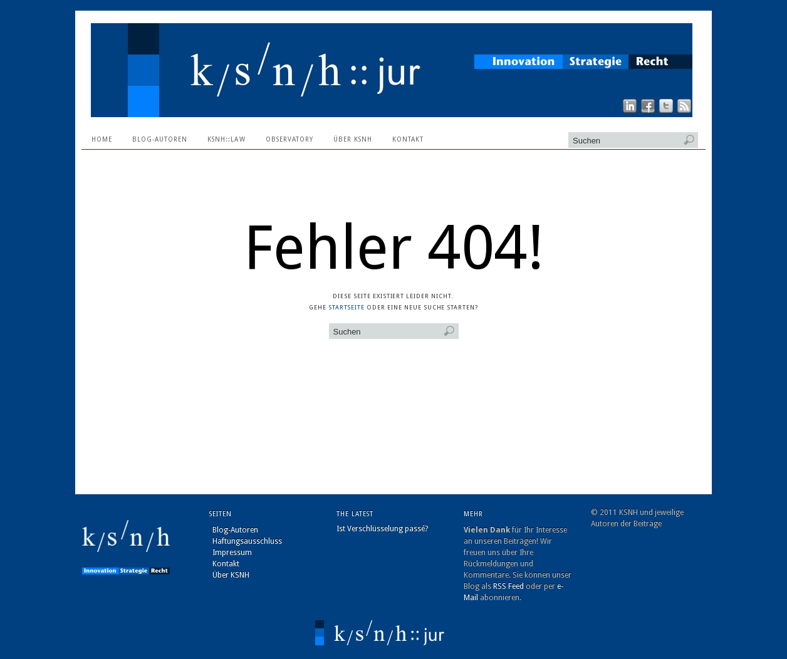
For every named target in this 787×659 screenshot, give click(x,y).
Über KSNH (352, 139)
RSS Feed (508, 586)
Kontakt (408, 139)
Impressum (232, 552)
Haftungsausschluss (247, 541)
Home (101, 139)
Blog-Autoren (159, 139)
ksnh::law (226, 139)
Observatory (289, 139)
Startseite (346, 307)
